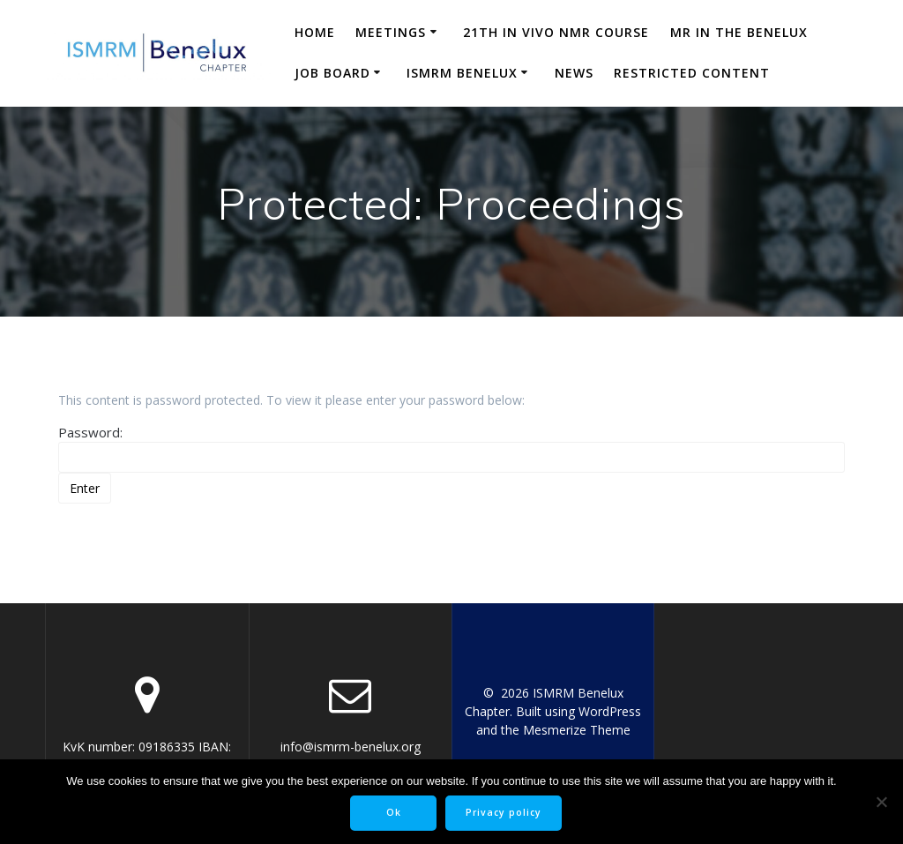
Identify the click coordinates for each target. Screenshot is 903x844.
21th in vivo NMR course (556, 32)
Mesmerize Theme (577, 729)
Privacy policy (503, 812)
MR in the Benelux (739, 32)
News (574, 72)
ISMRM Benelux (462, 72)
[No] (881, 801)
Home (315, 32)
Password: (451, 448)
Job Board (332, 72)
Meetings (390, 32)
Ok (393, 812)
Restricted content (692, 72)
